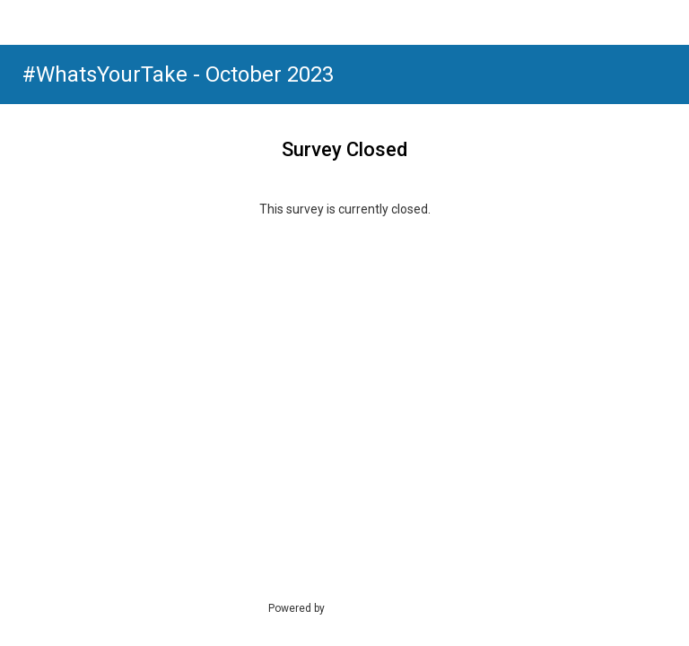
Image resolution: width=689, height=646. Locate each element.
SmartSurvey (377, 607)
